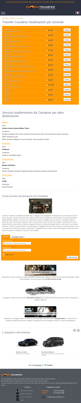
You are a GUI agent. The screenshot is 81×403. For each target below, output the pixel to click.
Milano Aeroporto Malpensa (11, 139)
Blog (22, 400)
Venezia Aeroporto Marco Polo (34, 134)
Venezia (4, 128)
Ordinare (67, 30)
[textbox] (17, 243)
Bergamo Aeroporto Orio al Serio (13, 134)
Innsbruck (5, 149)
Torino (27, 128)
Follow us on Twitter (26, 394)
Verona (10, 128)
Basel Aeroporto (7, 187)
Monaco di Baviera (8, 165)
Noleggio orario (17, 237)
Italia (4, 122)
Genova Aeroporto (63, 134)
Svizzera (7, 175)
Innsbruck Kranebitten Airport (11, 155)
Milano (21, 128)
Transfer (6, 236)
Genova (16, 128)
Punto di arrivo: (7, 248)
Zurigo (4, 181)
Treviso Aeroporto (26, 139)
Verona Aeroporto (50, 134)
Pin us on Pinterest (26, 397)
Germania (7, 159)
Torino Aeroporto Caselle (41, 139)
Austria (6, 143)
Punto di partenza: (8, 241)
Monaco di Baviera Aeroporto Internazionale (42, 171)
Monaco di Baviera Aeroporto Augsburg (15, 171)
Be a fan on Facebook (27, 390)
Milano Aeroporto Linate (10, 137)
